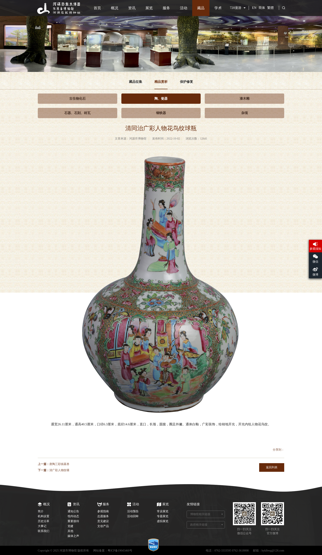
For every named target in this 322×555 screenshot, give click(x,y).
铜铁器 (161, 113)
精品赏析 (161, 81)
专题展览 (162, 516)
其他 (70, 531)
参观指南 (103, 511)
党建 (70, 526)
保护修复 (186, 81)
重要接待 (73, 521)
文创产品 (103, 526)
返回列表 (271, 467)
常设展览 (162, 511)
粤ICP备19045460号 (120, 550)
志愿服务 (103, 516)
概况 (114, 8)
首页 (97, 8)
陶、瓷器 (161, 98)
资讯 (132, 8)
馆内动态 (73, 516)
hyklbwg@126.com (273, 550)
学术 (218, 8)
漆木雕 (245, 98)
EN (254, 7)
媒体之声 (73, 536)
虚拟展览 (162, 521)
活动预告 (133, 511)
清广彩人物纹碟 (59, 470)
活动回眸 (133, 516)
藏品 (201, 8)
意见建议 (103, 521)
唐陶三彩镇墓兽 (59, 464)
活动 (183, 8)
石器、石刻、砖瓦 (77, 113)
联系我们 (43, 531)
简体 (262, 7)
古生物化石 (77, 98)
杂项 (244, 113)
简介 (41, 511)
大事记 (42, 526)
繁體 (270, 7)
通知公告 (73, 511)
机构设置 (43, 516)
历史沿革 (43, 521)
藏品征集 (135, 81)
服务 (166, 8)
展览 (149, 8)
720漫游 (235, 7)
